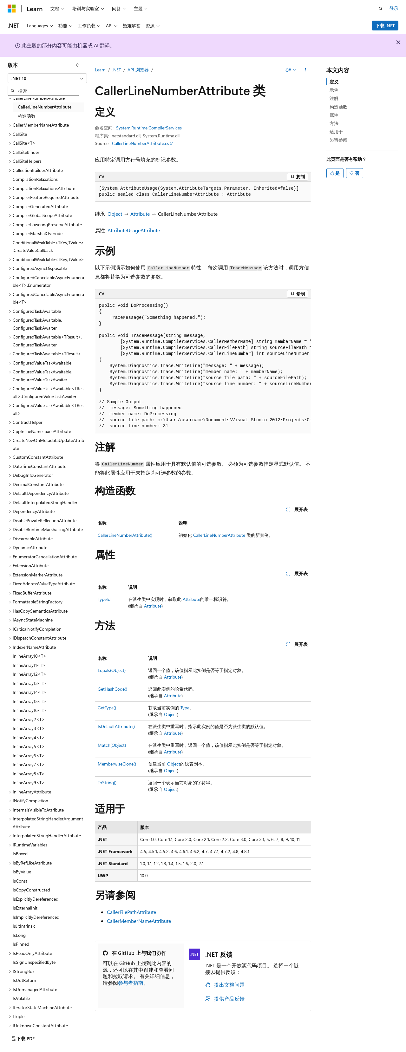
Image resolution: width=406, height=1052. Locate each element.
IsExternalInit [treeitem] (25, 908)
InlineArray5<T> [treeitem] (29, 746)
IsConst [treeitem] (20, 881)
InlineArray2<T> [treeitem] (29, 719)
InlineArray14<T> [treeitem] (29, 692)
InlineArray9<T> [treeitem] (29, 782)
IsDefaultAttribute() (116, 726)
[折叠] (77, 65)
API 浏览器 (138, 70)
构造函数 (338, 107)
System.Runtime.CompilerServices (149, 128)
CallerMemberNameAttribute (139, 920)
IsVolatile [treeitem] (21, 998)
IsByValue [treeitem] (22, 872)
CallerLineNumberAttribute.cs (140, 143)
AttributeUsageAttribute (134, 230)
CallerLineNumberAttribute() (125, 535)
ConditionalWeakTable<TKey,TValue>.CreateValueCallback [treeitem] (48, 246)
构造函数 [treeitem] (27, 116)
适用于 (336, 131)
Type (184, 708)
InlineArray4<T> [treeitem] (29, 737)
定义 (334, 82)
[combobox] (47, 78)
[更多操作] (305, 70)
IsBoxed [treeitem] (20, 854)
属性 (334, 115)
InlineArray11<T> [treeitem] (29, 665)
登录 (394, 8)
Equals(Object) (112, 670)
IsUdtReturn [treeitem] (24, 980)
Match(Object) (112, 745)
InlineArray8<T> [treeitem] (29, 774)
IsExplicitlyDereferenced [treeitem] (35, 899)
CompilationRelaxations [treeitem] (35, 179)
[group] (203, 366)
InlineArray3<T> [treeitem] (29, 728)
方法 (334, 123)
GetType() (107, 708)
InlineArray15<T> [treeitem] (29, 701)
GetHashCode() (112, 689)
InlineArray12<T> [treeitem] (29, 674)
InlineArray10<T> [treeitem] (29, 656)
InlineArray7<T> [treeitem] (29, 764)
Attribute (140, 213)
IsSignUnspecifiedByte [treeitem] (34, 962)
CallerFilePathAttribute (131, 912)
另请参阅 (338, 140)
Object (115, 213)
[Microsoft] (12, 8)
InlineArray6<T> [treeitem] (29, 756)
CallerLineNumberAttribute (219, 535)
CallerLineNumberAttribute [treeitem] (44, 107)
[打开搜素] (380, 8)
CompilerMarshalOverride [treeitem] (37, 233)
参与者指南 (130, 982)
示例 (334, 90)
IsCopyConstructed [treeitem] (31, 890)
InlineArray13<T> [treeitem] (29, 683)
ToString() (107, 782)
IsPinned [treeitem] (21, 944)
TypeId (104, 599)
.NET (116, 70)
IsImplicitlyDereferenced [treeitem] (36, 917)
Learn (100, 70)
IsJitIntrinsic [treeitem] (24, 926)
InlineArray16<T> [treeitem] (29, 710)
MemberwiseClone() (117, 764)
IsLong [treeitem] (19, 935)
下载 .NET (385, 26)
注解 (334, 98)
